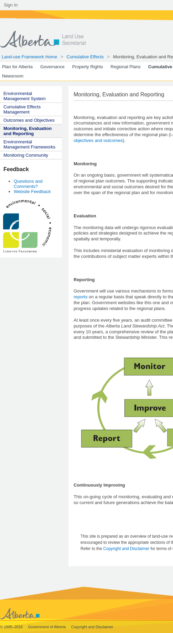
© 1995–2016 (12, 627)
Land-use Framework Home (29, 56)
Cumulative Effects (85, 56)
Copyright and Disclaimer (126, 548)
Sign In (11, 5)
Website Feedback (32, 191)
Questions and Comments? (28, 184)
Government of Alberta (47, 627)
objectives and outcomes (98, 140)
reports (80, 296)
